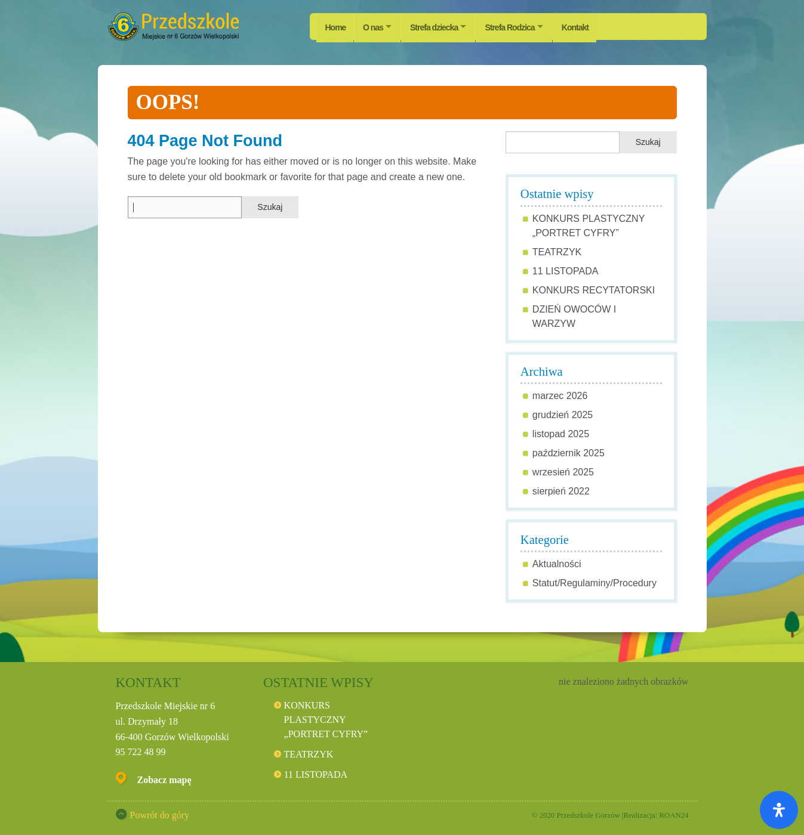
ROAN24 (673, 815)
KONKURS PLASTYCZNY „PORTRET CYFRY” (326, 719)
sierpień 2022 (561, 491)
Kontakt (587, 26)
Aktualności (556, 564)
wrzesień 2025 (563, 472)
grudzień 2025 (562, 415)
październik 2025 (568, 453)
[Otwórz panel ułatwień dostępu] (779, 810)
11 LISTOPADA (565, 271)
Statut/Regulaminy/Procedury (594, 583)
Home (335, 26)
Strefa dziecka (439, 26)
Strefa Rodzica (518, 26)
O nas (374, 26)
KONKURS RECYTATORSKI (593, 290)
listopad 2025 (560, 434)
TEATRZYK (556, 252)
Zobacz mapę (164, 780)
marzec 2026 (560, 396)
